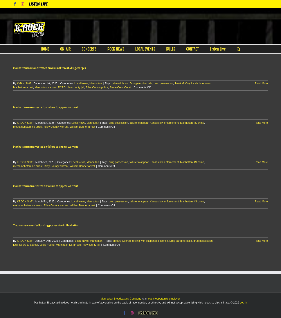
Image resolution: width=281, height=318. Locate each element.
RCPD (61, 87)
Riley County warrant (56, 126)
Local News (81, 83)
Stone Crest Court (120, 87)
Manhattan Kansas (45, 87)
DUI (15, 244)
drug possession (163, 83)
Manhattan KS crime (192, 122)
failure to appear (139, 122)
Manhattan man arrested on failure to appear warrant (45, 107)
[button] (238, 49)
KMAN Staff (24, 83)
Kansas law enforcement (164, 122)
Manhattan (96, 83)
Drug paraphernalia (141, 83)
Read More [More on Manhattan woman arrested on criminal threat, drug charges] (261, 83)
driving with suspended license (150, 240)
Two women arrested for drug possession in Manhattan (46, 225)
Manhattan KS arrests (68, 244)
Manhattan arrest (23, 87)
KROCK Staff (24, 122)
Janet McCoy (182, 83)
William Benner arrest (82, 126)
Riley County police (97, 87)
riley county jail (75, 87)
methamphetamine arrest (27, 126)
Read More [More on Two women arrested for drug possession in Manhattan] (261, 240)
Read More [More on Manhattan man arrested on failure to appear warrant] (261, 122)
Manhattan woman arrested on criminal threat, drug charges (49, 68)
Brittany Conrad (121, 240)
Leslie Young (47, 244)
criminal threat (120, 83)
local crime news (201, 83)
